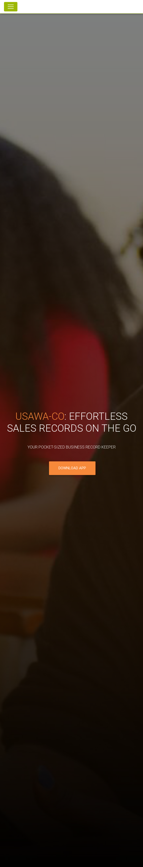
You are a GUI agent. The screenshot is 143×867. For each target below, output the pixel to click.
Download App (72, 468)
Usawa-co (39, 417)
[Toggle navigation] (10, 6)
